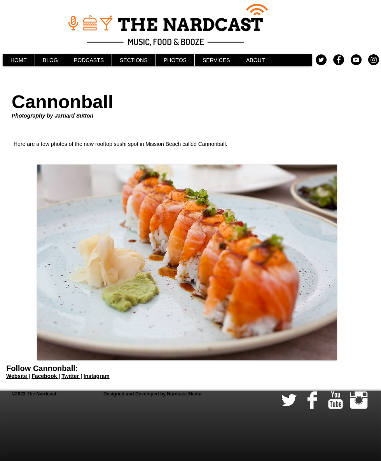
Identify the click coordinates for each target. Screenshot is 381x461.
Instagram (97, 376)
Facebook (44, 376)
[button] (187, 262)
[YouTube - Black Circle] (356, 59)
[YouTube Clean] (335, 400)
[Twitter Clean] (289, 400)
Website (17, 376)
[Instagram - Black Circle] (373, 59)
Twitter (70, 376)
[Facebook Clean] (312, 400)
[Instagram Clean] (359, 400)
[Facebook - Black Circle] (338, 59)
